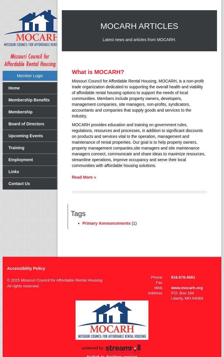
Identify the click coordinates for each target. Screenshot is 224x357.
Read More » (84, 177)
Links (13, 171)
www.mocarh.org (187, 288)
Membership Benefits (29, 100)
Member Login (30, 75)
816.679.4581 (183, 277)
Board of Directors (26, 124)
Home (14, 88)
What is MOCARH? (98, 72)
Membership (20, 112)
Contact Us (19, 183)
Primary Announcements (107, 223)
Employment (20, 159)
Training (16, 147)
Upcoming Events (25, 135)
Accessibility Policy (26, 268)
